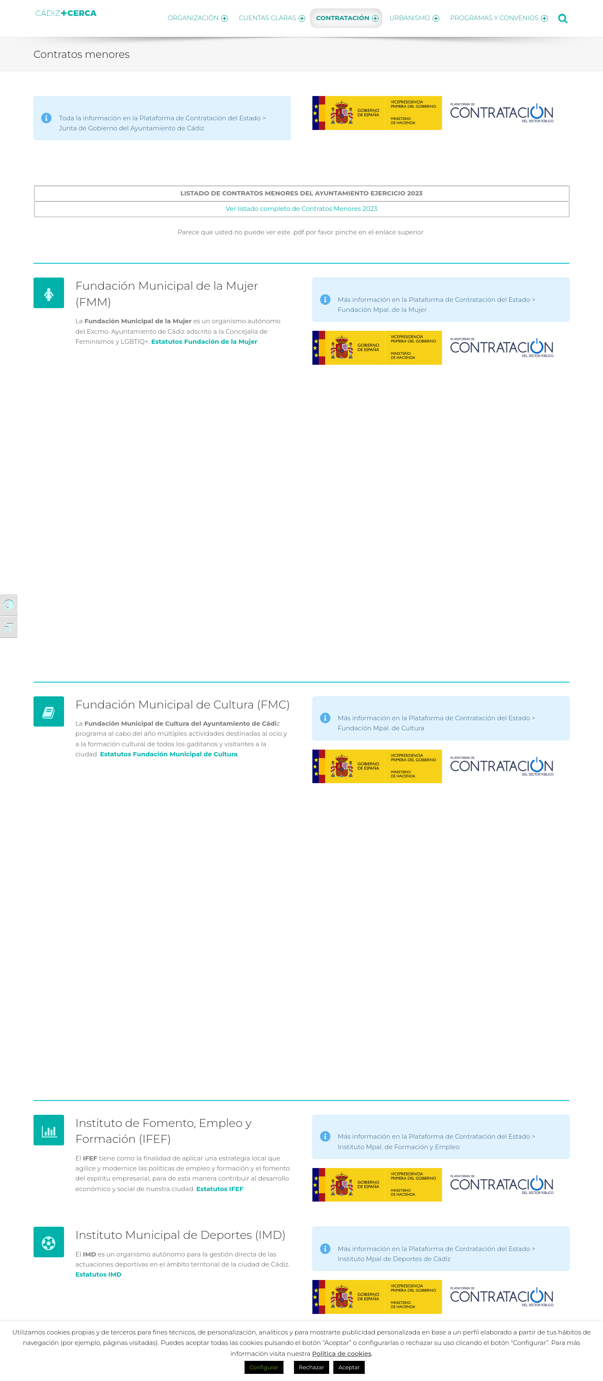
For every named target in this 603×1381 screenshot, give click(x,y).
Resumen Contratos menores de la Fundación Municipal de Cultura (302, 931)
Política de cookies (341, 1354)
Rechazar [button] (311, 1367)
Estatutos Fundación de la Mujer (204, 339)
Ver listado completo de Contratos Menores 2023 (302, 206)
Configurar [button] (264, 1367)
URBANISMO (412, 17)
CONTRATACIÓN (344, 17)
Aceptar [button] (349, 1367)
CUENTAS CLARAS (266, 17)
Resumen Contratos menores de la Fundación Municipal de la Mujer (302, 513)
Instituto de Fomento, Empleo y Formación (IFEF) (173, 1128)
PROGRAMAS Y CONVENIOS (499, 17)
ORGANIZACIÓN (190, 17)
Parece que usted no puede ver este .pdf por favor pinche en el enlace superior (301, 230)
